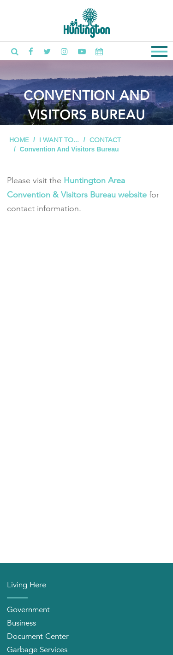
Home (19, 140)
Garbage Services (37, 650)
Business (21, 623)
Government (28, 609)
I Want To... (59, 140)
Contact (105, 140)
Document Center (38, 636)
